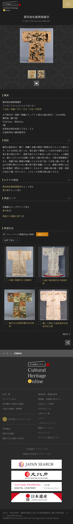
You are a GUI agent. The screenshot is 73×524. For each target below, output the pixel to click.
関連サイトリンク (45, 427)
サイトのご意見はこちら (48, 437)
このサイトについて (46, 423)
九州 (31, 109)
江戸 (19, 109)
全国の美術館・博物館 (12, 408)
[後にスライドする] (66, 334)
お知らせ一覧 (44, 413)
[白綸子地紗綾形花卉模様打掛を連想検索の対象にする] (39, 280)
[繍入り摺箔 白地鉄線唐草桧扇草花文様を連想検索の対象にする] (39, 323)
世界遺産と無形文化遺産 (13, 403)
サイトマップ (44, 432)
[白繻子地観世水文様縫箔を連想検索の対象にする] (5, 280)
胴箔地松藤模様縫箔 (12, 186)
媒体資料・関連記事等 (47, 394)
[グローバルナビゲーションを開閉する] (68, 4)
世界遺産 (6, 428)
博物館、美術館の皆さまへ (49, 399)
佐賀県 (38, 109)
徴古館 (6, 190)
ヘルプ (41, 418)
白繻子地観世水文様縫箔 (20, 280)
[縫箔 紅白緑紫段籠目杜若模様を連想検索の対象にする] (5, 322)
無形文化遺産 (8, 433)
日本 (25, 109)
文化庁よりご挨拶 (45, 403)
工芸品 (6, 109)
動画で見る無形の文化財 (13, 438)
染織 (13, 109)
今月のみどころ (45, 408)
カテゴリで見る (9, 399)
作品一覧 (6, 394)
